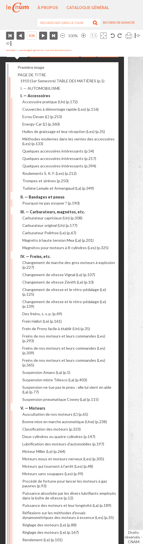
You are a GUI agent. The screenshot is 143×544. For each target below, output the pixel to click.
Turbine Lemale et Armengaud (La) (58, 188)
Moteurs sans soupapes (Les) (52, 473)
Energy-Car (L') (41, 124)
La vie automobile (58, 49)
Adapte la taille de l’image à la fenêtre (103, 36)
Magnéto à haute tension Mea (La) (58, 240)
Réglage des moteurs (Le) (49, 525)
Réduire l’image (62, 36)
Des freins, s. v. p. (42, 313)
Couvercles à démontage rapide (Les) (60, 109)
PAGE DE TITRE (32, 74)
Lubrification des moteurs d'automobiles (63, 444)
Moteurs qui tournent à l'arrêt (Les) (57, 466)
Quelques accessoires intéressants (58, 151)
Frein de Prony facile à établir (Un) (56, 328)
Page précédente (21, 36)
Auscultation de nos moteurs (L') (55, 414)
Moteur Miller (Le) (43, 451)
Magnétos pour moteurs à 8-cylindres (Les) (65, 247)
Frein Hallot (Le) (42, 321)
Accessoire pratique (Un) (50, 101)
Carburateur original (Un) (49, 225)
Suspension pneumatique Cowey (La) (60, 399)
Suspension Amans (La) (46, 372)
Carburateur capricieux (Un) (52, 218)
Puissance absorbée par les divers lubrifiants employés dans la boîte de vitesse (69, 495)
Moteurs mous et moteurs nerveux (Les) (63, 458)
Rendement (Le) (42, 539)
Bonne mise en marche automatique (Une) (64, 421)
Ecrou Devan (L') (42, 116)
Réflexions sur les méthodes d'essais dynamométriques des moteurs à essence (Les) (68, 515)
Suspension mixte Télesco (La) (54, 379)
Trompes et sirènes (45, 180)
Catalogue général (87, 7)
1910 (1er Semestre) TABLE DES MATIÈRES (62, 80)
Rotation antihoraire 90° (113, 36)
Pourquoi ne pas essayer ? (51, 203)
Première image (31, 67)
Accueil (11, 49)
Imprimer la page (129, 36)
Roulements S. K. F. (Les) (49, 173)
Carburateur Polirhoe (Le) (49, 232)
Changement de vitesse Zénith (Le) (58, 282)
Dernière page (54, 36)
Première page (10, 36)
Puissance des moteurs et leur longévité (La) (66, 505)
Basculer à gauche (137, 36)
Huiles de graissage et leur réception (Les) (63, 131)
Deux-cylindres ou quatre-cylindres (58, 436)
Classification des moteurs (51, 429)
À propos (47, 7)
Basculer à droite (8, 44)
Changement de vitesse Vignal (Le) (58, 274)
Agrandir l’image (83, 36)
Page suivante (43, 36)
